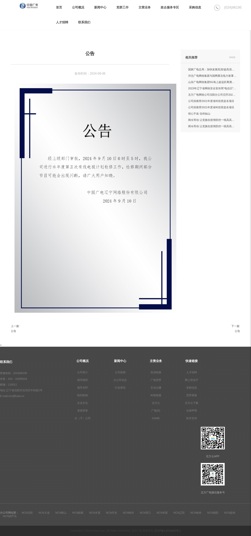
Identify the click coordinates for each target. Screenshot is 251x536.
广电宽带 (156, 379)
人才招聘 (191, 372)
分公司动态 (120, 379)
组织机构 (82, 395)
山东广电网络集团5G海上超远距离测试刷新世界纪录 (219, 82)
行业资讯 (120, 387)
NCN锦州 (128, 512)
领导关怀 (82, 387)
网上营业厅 (191, 379)
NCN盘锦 (229, 512)
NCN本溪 (94, 512)
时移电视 (156, 395)
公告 (13, 331)
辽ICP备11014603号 (167, 530)
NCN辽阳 (179, 512)
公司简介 (82, 372)
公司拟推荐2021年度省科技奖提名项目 (211, 100)
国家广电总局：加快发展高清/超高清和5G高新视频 (218, 69)
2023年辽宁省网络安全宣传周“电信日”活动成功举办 (218, 88)
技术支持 (191, 418)
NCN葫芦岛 (10, 516)
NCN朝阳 (212, 512)
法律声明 (191, 410)
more (232, 57)
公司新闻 (120, 372)
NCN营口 (145, 512)
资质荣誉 (82, 410)
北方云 (156, 402)
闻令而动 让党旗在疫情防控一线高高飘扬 (212, 119)
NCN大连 (43, 512)
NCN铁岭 (195, 512)
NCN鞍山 (60, 512)
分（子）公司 (82, 418)
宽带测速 (191, 395)
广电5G (155, 410)
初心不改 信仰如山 (199, 113)
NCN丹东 (111, 512)
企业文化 (82, 402)
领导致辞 (82, 379)
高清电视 (156, 372)
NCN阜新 (162, 512)
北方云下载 (191, 402)
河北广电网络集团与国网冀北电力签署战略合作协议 (219, 75)
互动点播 (156, 387)
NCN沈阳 (27, 512)
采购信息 (191, 387)
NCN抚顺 (77, 512)
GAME (156, 418)
